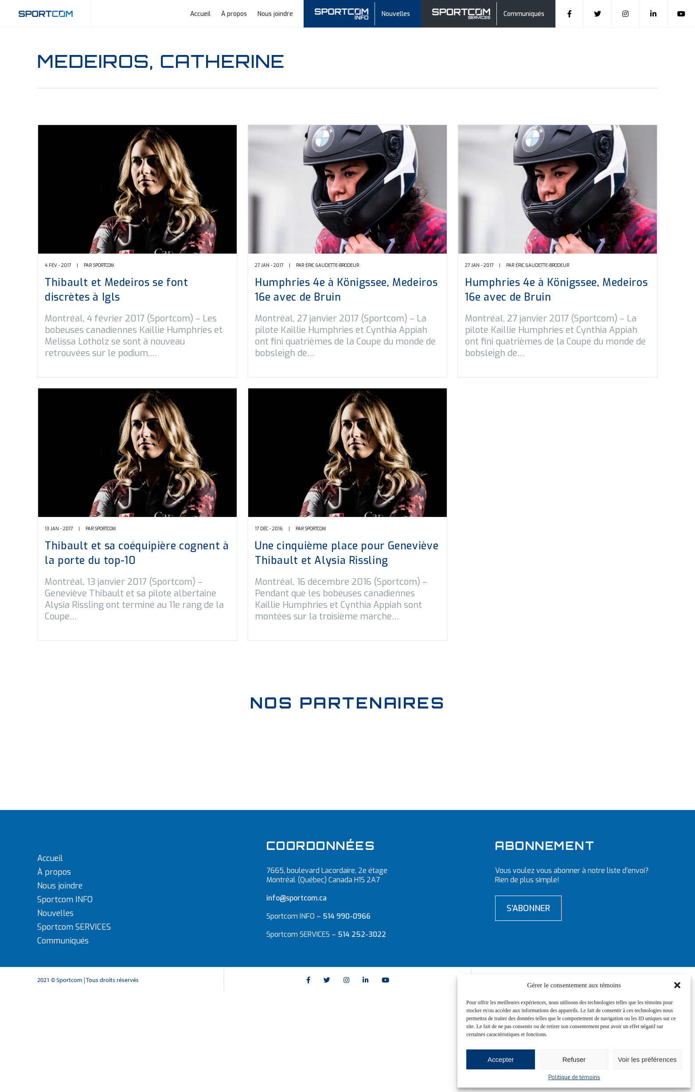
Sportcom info (347, 12)
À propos (234, 14)
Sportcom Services (462, 12)
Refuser (574, 1059)
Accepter (501, 1059)
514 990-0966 (347, 916)
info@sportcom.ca (296, 898)
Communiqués (524, 14)
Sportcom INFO (65, 899)
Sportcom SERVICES (74, 927)
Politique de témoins (574, 1077)
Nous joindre (275, 14)
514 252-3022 (362, 934)
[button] (677, 985)
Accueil (200, 14)
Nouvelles (396, 14)
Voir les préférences (647, 1059)
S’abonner (528, 908)
